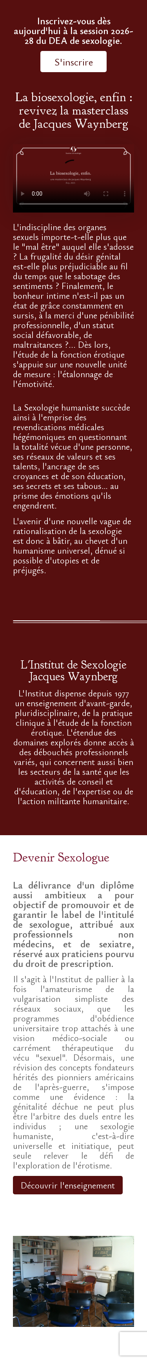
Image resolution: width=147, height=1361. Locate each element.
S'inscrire (73, 61)
